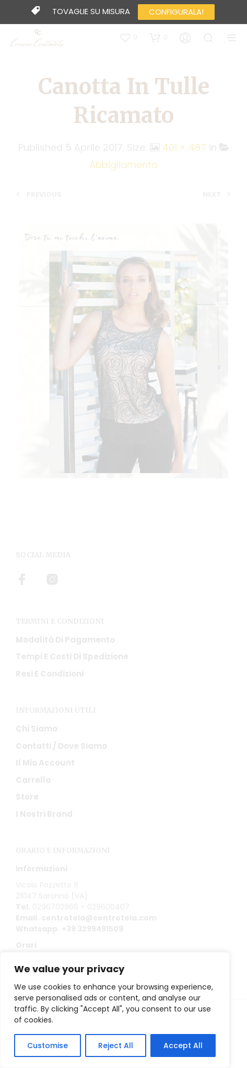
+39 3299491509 (92, 929)
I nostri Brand (44, 813)
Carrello (33, 779)
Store (27, 796)
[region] (115, 1010)
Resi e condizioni (50, 673)
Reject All (115, 1045)
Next (212, 194)
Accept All (183, 1045)
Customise (47, 1045)
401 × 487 (184, 147)
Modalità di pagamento (65, 639)
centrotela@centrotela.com (99, 918)
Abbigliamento (123, 164)
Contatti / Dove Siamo (61, 745)
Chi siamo (36, 728)
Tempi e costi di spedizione (72, 656)
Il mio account (45, 762)
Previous (44, 194)
